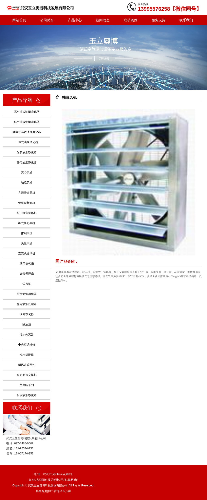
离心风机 (26, 172)
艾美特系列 (27, 385)
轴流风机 (26, 182)
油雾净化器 (27, 314)
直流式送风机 (26, 253)
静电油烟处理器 (27, 304)
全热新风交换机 (27, 375)
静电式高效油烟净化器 (27, 132)
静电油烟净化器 (27, 162)
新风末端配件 (26, 364)
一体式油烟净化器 (26, 142)
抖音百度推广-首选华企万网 (53, 491)
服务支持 (158, 20)
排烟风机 (26, 233)
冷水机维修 (27, 354)
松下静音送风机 (27, 213)
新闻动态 (103, 20)
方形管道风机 (26, 192)
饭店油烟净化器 (27, 395)
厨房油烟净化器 (27, 294)
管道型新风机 (26, 202)
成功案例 (130, 20)
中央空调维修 (26, 344)
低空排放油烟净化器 (26, 121)
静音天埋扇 (27, 273)
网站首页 (19, 20)
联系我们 (186, 20)
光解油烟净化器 (27, 152)
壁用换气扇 (27, 263)
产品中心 (75, 20)
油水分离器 (27, 334)
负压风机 (26, 243)
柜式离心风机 (26, 223)
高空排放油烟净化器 (26, 111)
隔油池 (26, 324)
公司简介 (47, 20)
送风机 (26, 283)
